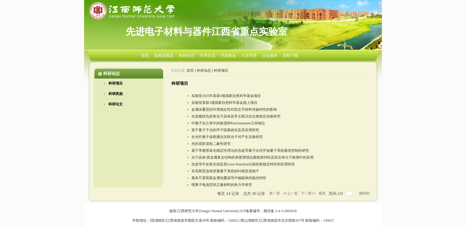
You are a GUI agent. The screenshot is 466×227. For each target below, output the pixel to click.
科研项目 (115, 83)
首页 (145, 55)
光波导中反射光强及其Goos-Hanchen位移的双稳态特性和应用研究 (243, 164)
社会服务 (270, 55)
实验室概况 (164, 55)
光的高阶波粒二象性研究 (211, 144)
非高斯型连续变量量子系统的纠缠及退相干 (225, 171)
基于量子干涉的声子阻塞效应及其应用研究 (225, 130)
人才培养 (249, 55)
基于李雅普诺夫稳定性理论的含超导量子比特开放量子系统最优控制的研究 (250, 150)
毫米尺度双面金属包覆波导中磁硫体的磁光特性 (228, 178)
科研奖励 (115, 94)
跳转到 (365, 193)
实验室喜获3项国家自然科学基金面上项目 (224, 103)
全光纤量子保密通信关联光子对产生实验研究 (227, 137)
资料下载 (290, 55)
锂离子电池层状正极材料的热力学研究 (221, 185)
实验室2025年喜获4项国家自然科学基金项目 (226, 96)
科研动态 (186, 55)
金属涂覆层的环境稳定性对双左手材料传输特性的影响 (234, 109)
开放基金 (228, 55)
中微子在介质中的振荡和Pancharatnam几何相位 (228, 123)
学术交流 (207, 55)
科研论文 (115, 104)
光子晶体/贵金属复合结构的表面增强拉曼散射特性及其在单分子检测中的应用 (252, 157)
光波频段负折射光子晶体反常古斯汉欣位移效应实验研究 (236, 116)
